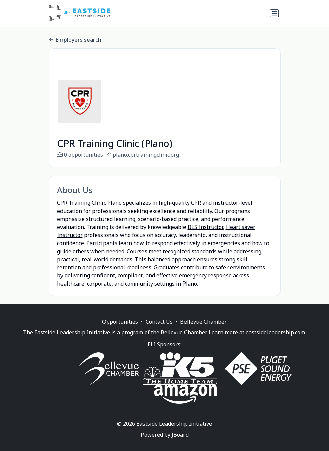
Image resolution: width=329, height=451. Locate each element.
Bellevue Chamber (203, 329)
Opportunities (120, 329)
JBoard (180, 442)
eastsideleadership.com (275, 340)
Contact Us (159, 329)
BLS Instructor (205, 227)
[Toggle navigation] (274, 13)
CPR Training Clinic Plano (89, 202)
